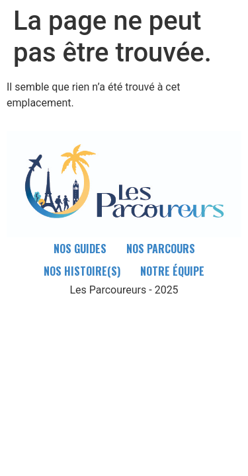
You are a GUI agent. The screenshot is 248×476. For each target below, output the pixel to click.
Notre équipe (172, 271)
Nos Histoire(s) (82, 271)
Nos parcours (160, 249)
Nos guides (80, 249)
